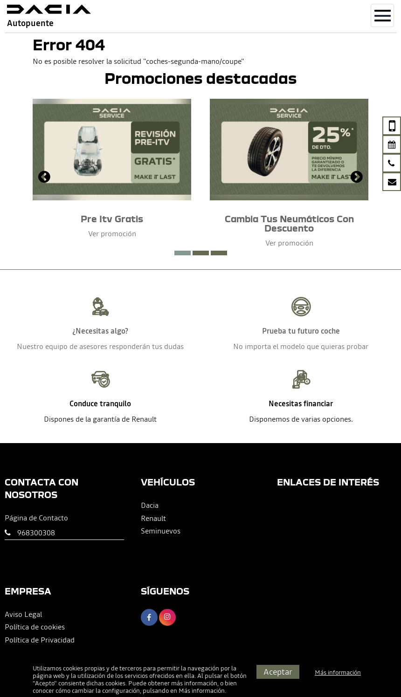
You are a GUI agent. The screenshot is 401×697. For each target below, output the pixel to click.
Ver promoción (112, 233)
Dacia (150, 505)
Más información (202, 690)
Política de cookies (35, 627)
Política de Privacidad (40, 640)
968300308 (36, 532)
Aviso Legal (23, 614)
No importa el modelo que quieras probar (300, 346)
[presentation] (44, 178)
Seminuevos (160, 531)
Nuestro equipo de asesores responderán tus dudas (100, 346)
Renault (153, 518)
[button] (182, 253)
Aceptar (277, 671)
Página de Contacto (36, 517)
